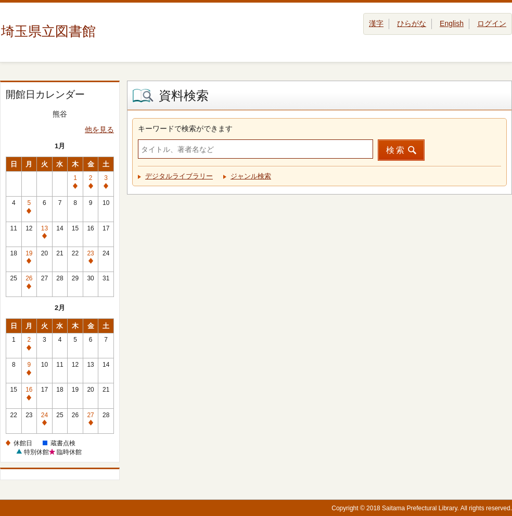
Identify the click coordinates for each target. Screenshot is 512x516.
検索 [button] (396, 150)
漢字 (376, 23)
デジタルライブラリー (179, 176)
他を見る (99, 129)
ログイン (491, 23)
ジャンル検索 (251, 176)
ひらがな (411, 23)
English (452, 23)
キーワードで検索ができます (185, 128)
